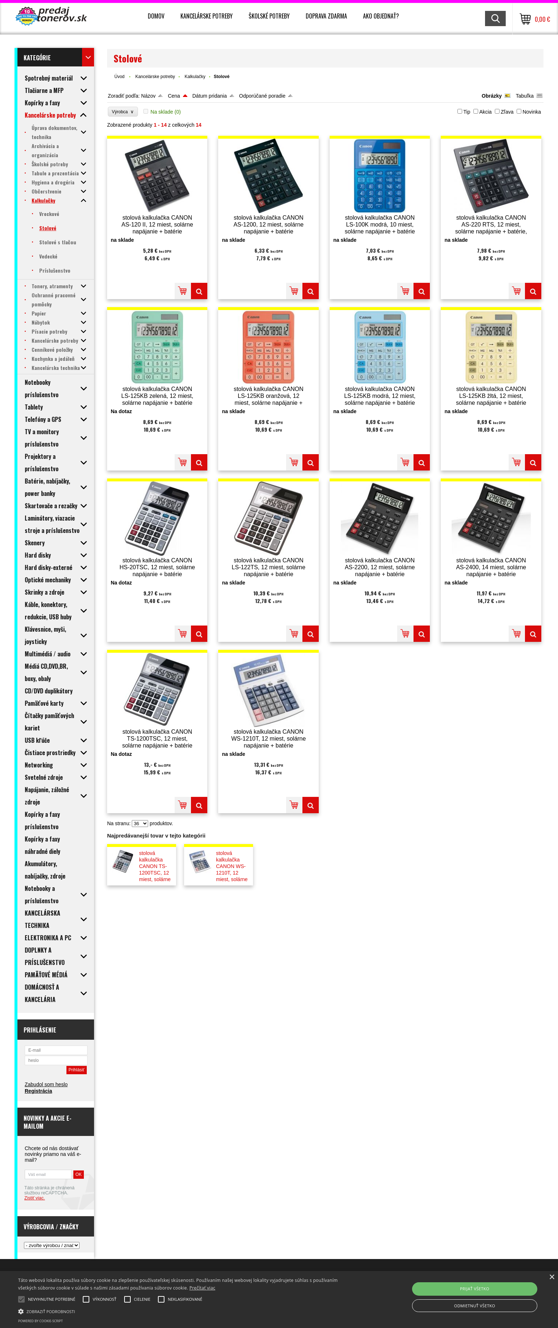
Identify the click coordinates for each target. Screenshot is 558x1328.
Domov (156, 16)
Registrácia (38, 1091)
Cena (174, 96)
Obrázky (492, 96)
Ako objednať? (381, 16)
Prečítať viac (202, 1288)
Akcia (485, 112)
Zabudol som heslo (46, 1084)
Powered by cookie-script (40, 1321)
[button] (187, 1311)
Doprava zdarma (326, 16)
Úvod (119, 76)
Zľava (507, 112)
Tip (466, 112)
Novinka (531, 112)
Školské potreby (269, 16)
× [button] (551, 1277)
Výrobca (123, 111)
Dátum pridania (209, 96)
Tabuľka (525, 96)
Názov (148, 96)
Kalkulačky (194, 76)
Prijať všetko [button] (474, 1288)
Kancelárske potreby (206, 16)
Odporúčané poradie (262, 96)
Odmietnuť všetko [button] (474, 1305)
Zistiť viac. (34, 1198)
